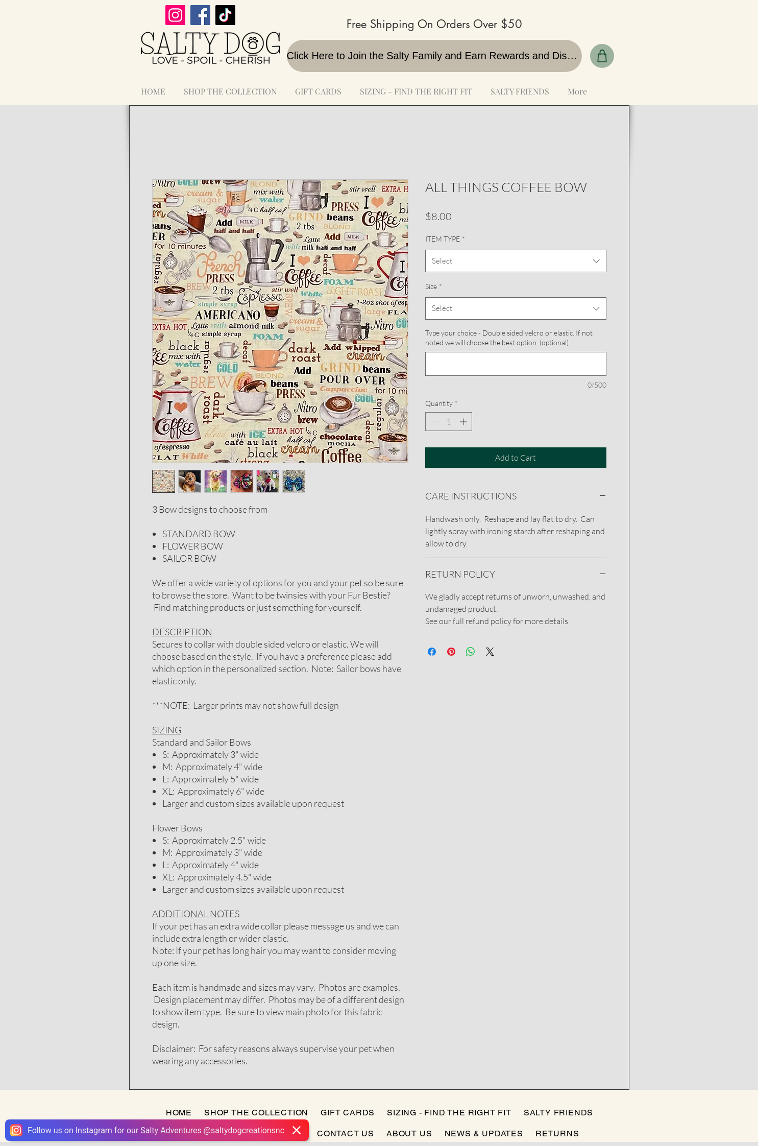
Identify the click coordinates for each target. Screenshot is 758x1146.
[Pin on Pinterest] (451, 652)
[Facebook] (200, 15)
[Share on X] (490, 652)
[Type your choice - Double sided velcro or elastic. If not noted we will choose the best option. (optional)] (516, 363)
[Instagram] (175, 15)
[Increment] (464, 422)
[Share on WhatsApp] (470, 652)
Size (433, 286)
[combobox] (515, 261)
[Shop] (602, 56)
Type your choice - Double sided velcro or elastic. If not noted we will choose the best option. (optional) (509, 337)
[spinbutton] (448, 422)
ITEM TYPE (445, 238)
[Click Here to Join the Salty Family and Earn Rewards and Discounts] (434, 56)
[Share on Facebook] (432, 652)
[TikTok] (225, 15)
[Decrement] (433, 422)
